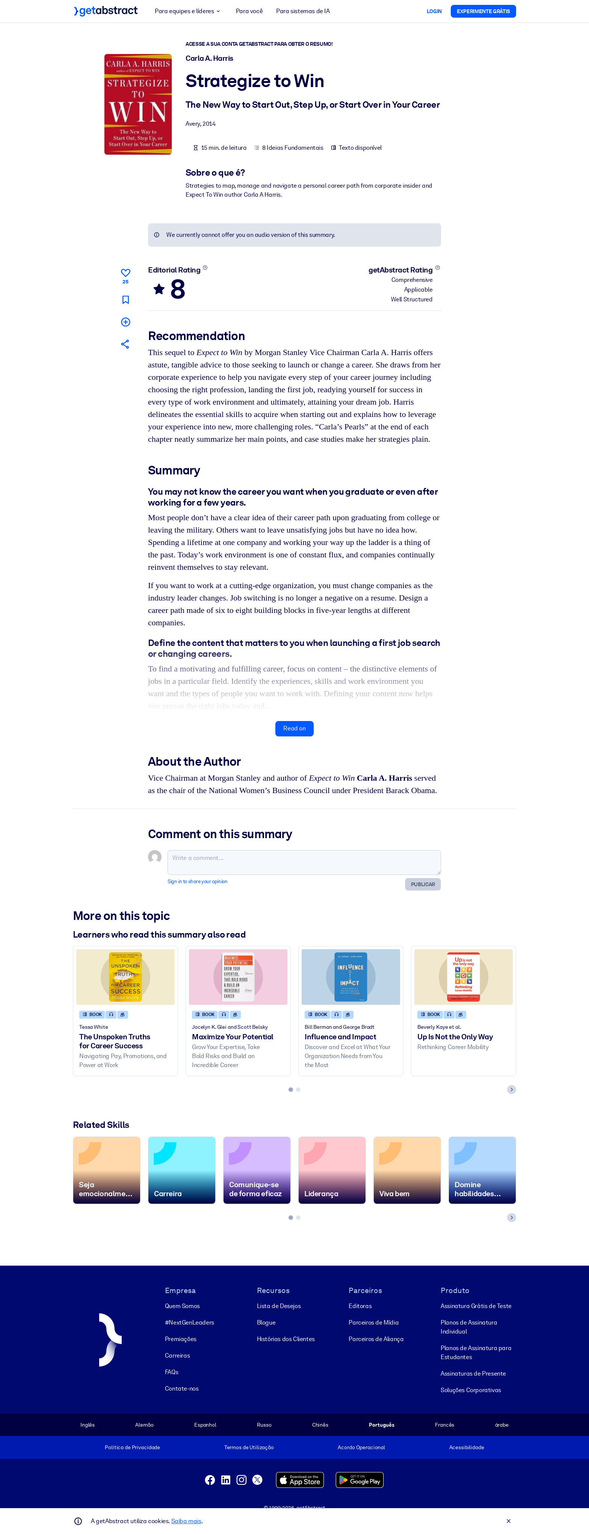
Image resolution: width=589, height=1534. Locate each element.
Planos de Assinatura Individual (469, 1327)
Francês (444, 1425)
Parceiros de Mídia (374, 1322)
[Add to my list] (125, 321)
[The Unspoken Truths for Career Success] (125, 976)
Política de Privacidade (132, 1447)
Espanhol (205, 1425)
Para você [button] (249, 11)
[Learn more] (205, 268)
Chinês (320, 1425)
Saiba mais (186, 1521)
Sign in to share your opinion (197, 881)
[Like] (125, 275)
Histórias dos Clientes (286, 1339)
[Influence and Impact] (351, 976)
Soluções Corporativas (471, 1390)
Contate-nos (182, 1388)
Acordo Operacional (361, 1447)
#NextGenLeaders (189, 1322)
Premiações (180, 1339)
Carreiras (177, 1355)
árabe (502, 1425)
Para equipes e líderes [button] (188, 11)
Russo (264, 1425)
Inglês (87, 1425)
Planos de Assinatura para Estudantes (476, 1352)
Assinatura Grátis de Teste (476, 1306)
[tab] (290, 1089)
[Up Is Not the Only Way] (463, 976)
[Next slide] (511, 1089)
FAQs (171, 1372)
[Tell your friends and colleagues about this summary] (125, 344)
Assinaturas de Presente (473, 1373)
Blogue (266, 1322)
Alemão (144, 1425)
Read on (294, 728)
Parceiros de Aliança (376, 1339)
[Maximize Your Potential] (238, 976)
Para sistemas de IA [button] (302, 11)
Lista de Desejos (279, 1306)
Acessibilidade (466, 1447)
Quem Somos (182, 1306)
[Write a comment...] (304, 862)
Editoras (360, 1306)
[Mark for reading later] (125, 299)
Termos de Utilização (249, 1447)
